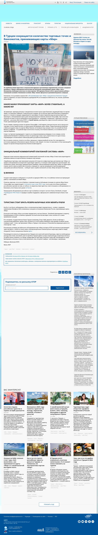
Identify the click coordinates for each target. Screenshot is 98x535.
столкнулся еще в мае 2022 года (33, 184)
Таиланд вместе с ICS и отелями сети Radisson (82, 202)
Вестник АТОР (78, 127)
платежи (30, 495)
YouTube (58, 2)
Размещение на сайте (35, 513)
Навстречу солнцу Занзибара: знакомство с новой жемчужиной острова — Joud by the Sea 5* (83, 224)
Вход (71, 2)
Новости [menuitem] (9, 23)
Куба (5, 428)
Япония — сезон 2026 (79, 209)
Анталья (34, 491)
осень (9, 482)
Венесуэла (30, 435)
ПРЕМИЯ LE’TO (59, 27)
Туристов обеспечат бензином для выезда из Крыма (83, 372)
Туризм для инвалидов (74, 27)
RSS (51, 513)
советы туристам (31, 437)
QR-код (75, 482)
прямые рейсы (7, 430)
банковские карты (55, 482)
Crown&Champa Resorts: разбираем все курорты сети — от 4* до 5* (83, 215)
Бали (75, 430)
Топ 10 (76, 147)
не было (27, 187)
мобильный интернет (17, 430)
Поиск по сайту (89, 2)
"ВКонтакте (28, 255)
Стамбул (40, 493)
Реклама (46, 513)
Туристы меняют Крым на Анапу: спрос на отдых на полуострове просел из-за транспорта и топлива (83, 303)
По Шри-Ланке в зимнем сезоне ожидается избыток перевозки (82, 326)
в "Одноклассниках (39, 255)
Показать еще (49, 501)
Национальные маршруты (82, 140)
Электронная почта (10, 280)
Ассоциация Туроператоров (10, 2)
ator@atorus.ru (16, 525)
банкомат (18, 246)
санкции (32, 246)
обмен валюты (25, 246)
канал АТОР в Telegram (20, 253)
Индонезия (80, 430)
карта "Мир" (12, 246)
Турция (6, 246)
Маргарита (40, 435)
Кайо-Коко (6, 484)
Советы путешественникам (82, 134)
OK (64, 2)
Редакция (25, 513)
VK (61, 2)
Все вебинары (79, 229)
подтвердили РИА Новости (12, 191)
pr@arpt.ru (19, 527)
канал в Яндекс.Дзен (35, 253)
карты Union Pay (54, 484)
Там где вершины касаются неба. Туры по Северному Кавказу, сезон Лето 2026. (83, 195)
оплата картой (54, 430)
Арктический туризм (46, 27)
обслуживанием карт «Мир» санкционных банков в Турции (46, 95)
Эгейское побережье (32, 493)
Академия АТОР (89, 27)
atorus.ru (80, 533)
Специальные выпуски (81, 120)
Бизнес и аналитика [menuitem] (22, 23)
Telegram (66, 2)
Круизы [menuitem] (47, 23)
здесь (30, 228)
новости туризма (88, 430)
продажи (20, 482)
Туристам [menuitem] (57, 23)
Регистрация (78, 2)
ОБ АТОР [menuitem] (89, 23)
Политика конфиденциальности (12, 513)
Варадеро (15, 428)
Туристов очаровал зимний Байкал (83, 285)
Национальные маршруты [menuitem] (74, 23)
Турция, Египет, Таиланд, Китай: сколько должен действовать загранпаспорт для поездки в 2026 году (83, 351)
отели (35, 435)
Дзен (55, 2)
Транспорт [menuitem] (37, 23)
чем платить (87, 480)
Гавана (9, 428)
